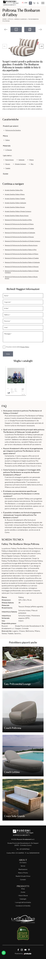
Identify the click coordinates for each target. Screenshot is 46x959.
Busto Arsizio (9, 160)
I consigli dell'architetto (23, 902)
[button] (41, 46)
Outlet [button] (5, 174)
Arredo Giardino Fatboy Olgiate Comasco (18, 211)
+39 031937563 (24, 849)
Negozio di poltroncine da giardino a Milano (19, 224)
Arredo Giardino (20, 19)
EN (26, 3)
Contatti (23, 879)
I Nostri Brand (23, 895)
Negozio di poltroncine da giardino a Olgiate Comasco (22, 241)
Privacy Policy (24, 347)
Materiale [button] (6, 146)
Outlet (23, 892)
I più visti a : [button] (7, 155)
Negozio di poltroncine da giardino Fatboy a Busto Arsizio (21, 277)
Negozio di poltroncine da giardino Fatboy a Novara (21, 266)
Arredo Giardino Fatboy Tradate (15, 198)
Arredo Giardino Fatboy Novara (15, 207)
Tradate (7, 168)
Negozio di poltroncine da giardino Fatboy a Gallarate (22, 262)
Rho (32, 164)
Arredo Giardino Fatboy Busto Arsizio (16, 215)
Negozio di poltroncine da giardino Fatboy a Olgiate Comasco (22, 271)
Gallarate (21, 160)
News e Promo (23, 873)
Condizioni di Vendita (23, 906)
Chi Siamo (23, 862)
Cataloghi (23, 899)
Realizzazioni (23, 869)
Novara (7, 164)
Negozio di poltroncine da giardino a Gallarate (20, 233)
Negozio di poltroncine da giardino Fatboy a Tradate (22, 258)
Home (4, 19)
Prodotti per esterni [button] (10, 126)
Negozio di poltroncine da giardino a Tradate (19, 228)
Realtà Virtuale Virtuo (23, 876)
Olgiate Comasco (20, 164)
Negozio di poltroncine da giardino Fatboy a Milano (21, 254)
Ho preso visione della (17, 347)
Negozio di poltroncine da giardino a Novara (19, 237)
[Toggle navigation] (43, 3)
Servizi (23, 866)
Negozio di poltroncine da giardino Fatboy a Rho (21, 250)
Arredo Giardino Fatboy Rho (14, 190)
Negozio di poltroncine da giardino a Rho (18, 220)
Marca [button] (5, 136)
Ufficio (10, 19)
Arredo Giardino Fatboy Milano (15, 194)
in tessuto (8, 150)
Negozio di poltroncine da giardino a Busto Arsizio (21, 245)
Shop (23, 889)
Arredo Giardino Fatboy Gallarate (15, 203)
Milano (31, 160)
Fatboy (7, 140)
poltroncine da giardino (13, 130)
